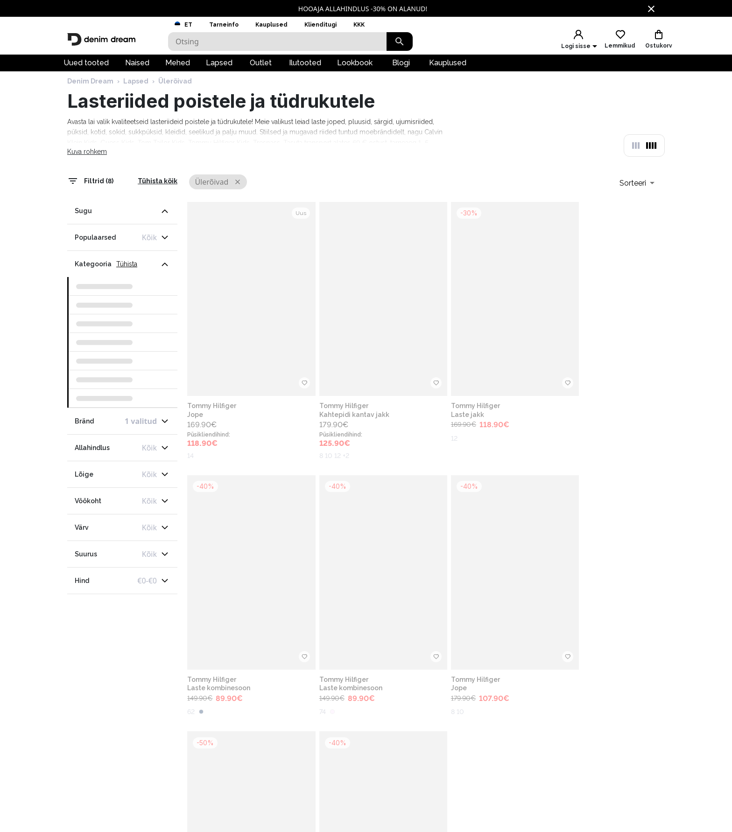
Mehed (177, 67)
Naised (137, 67)
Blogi (401, 67)
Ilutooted (305, 67)
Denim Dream (90, 99)
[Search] (277, 41)
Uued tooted (86, 67)
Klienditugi (320, 24)
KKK (359, 24)
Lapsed (219, 67)
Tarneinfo (224, 24)
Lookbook (355, 67)
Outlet (261, 67)
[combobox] (637, 200)
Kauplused (271, 24)
